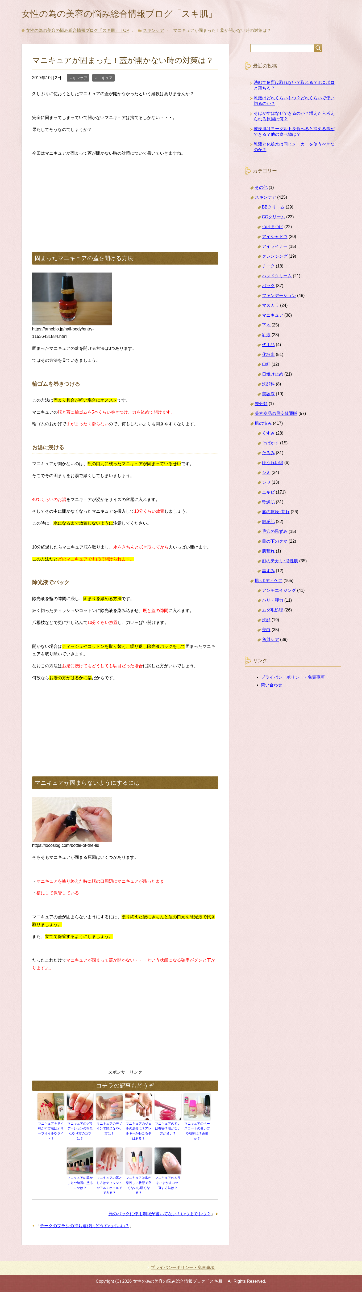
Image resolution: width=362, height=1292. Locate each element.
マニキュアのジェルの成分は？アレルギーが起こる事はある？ (138, 1132)
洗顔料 (268, 385)
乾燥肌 (268, 503)
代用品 (268, 345)
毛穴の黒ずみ (275, 532)
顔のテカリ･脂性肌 (280, 562)
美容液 (268, 395)
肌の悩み (263, 424)
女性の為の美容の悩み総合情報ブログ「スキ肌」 (128, 14)
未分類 (261, 404)
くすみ (268, 434)
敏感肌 (268, 522)
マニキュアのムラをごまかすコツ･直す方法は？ (168, 1183)
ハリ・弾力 (272, 601)
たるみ (268, 454)
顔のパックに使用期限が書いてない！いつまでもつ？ (160, 1213)
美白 (266, 630)
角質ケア (270, 640)
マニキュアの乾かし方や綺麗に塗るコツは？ (80, 1183)
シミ (266, 473)
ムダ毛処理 (272, 611)
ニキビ (268, 493)
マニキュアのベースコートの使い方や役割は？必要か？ (197, 1132)
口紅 (266, 365)
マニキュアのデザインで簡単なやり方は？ (109, 1129)
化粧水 (268, 355)
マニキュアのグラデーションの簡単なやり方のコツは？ (80, 1132)
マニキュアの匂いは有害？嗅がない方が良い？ (168, 1129)
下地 (266, 326)
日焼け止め (272, 375)
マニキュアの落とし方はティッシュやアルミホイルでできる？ (109, 1185)
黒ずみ (268, 572)
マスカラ (270, 306)
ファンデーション (279, 296)
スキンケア (78, 79)
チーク (268, 267)
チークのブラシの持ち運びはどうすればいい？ (84, 1225)
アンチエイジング (279, 591)
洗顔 (266, 621)
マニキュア (103, 79)
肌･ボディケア (268, 581)
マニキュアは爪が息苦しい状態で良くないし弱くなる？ (138, 1185)
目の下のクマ (275, 542)
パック (268, 286)
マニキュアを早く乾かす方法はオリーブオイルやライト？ (51, 1132)
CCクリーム (273, 218)
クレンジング (275, 257)
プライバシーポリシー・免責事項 (293, 678)
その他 (261, 188)
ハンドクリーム (277, 277)
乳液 (266, 336)
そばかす (270, 444)
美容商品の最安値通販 (276, 414)
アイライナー (275, 247)
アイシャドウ (275, 237)
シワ (266, 483)
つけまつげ (272, 228)
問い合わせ (271, 686)
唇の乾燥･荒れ (276, 513)
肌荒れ (268, 552)
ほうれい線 (272, 463)
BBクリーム (273, 208)
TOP (77, 31)
